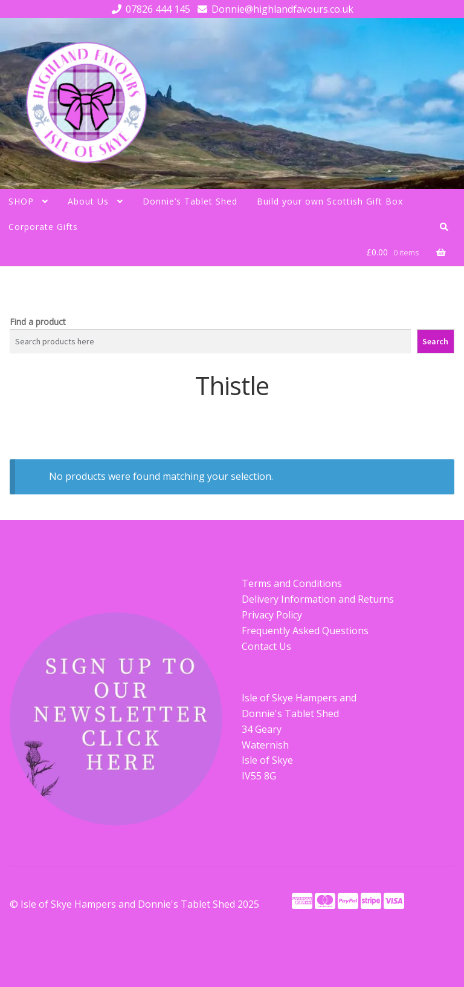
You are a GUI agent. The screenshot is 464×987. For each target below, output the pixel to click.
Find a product (38, 321)
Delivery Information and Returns (318, 599)
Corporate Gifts (43, 226)
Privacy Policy (272, 614)
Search (435, 341)
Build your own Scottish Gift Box (330, 201)
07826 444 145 (149, 9)
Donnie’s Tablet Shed (190, 201)
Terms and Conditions (292, 583)
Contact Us (266, 646)
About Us (88, 201)
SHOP (21, 201)
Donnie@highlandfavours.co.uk (273, 9)
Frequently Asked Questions (305, 630)
